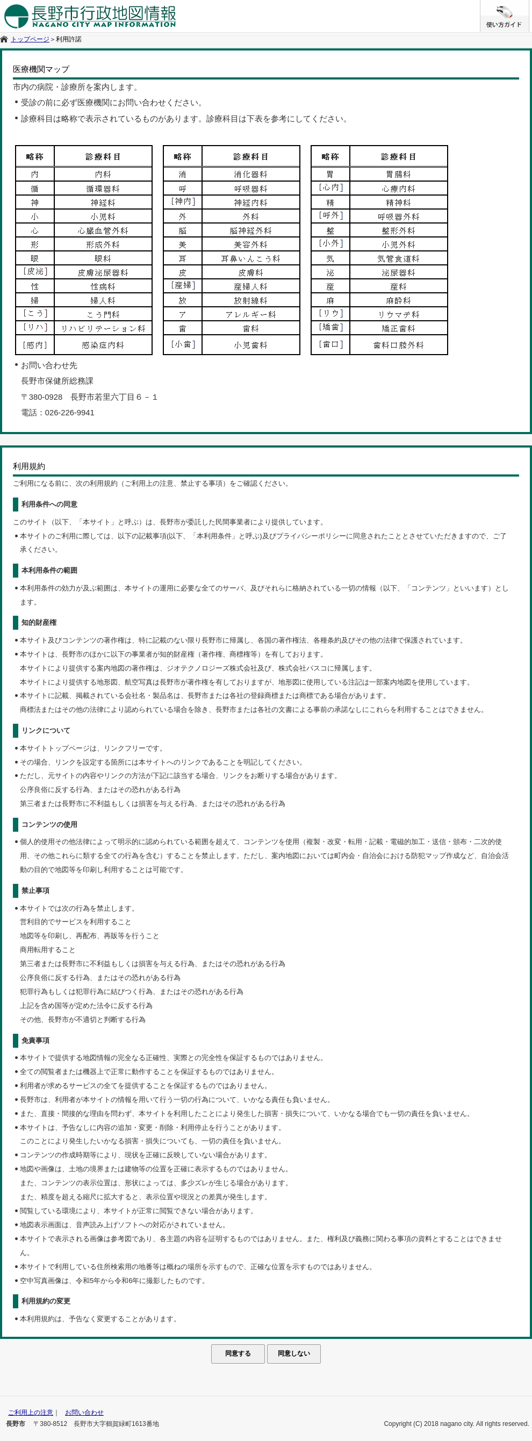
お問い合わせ (84, 1412)
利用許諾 (69, 39)
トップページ (30, 39)
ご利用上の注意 (30, 1412)
